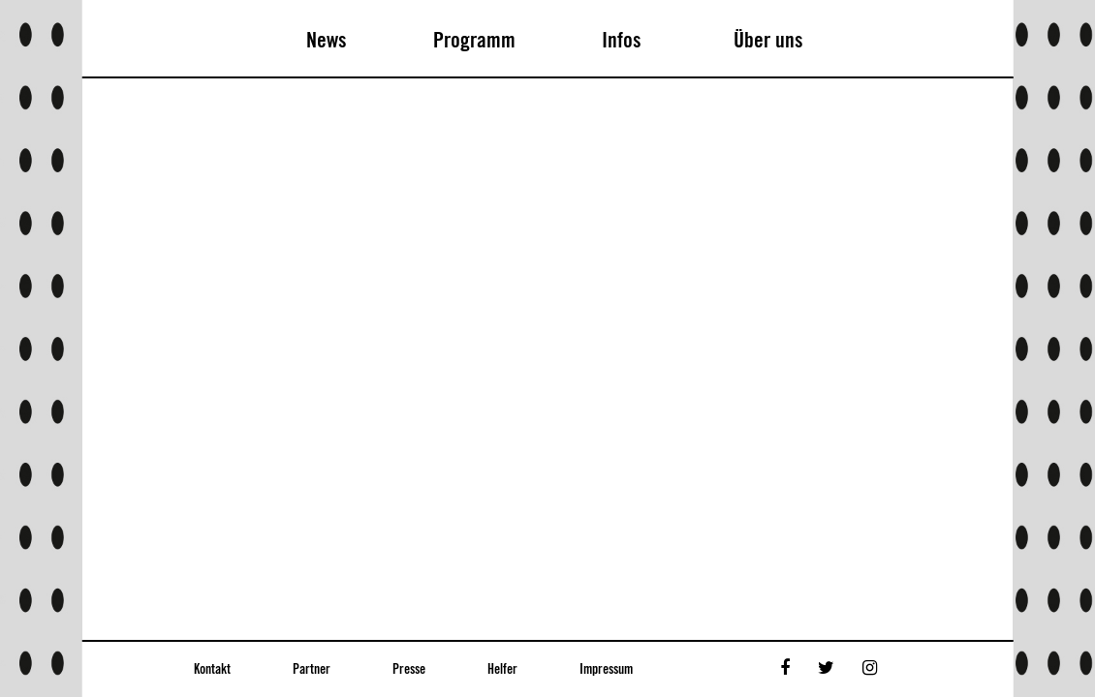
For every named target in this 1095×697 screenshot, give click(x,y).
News (326, 40)
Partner (311, 670)
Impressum (606, 670)
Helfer (502, 670)
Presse (408, 670)
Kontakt (212, 670)
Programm (474, 40)
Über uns (768, 40)
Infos (621, 40)
